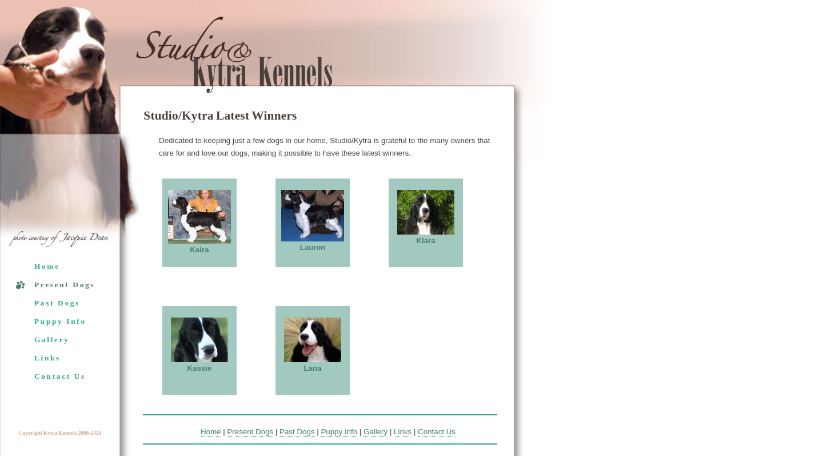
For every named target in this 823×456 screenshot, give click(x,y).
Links (47, 358)
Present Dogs (64, 284)
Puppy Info (60, 321)
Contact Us (60, 376)
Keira (199, 249)
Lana (312, 368)
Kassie (199, 368)
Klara (425, 240)
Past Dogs (57, 303)
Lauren (312, 247)
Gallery (52, 339)
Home (47, 266)
